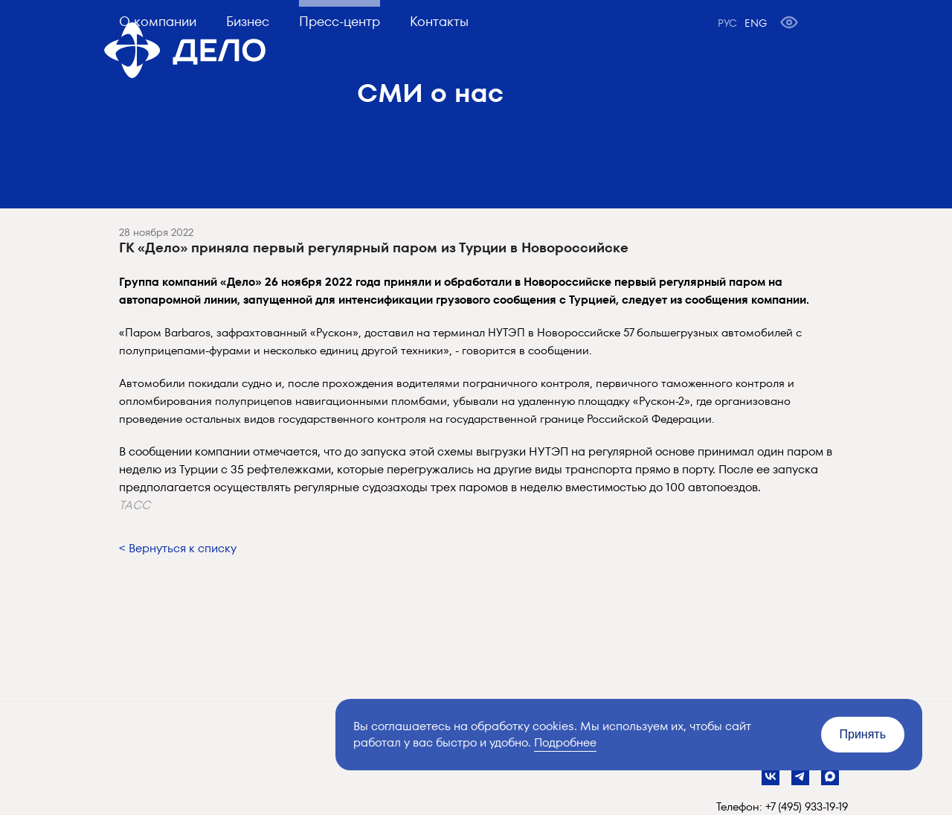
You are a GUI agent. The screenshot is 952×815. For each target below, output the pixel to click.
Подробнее (565, 742)
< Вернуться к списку (178, 548)
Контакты (439, 21)
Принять (863, 734)
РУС (727, 23)
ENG (755, 23)
